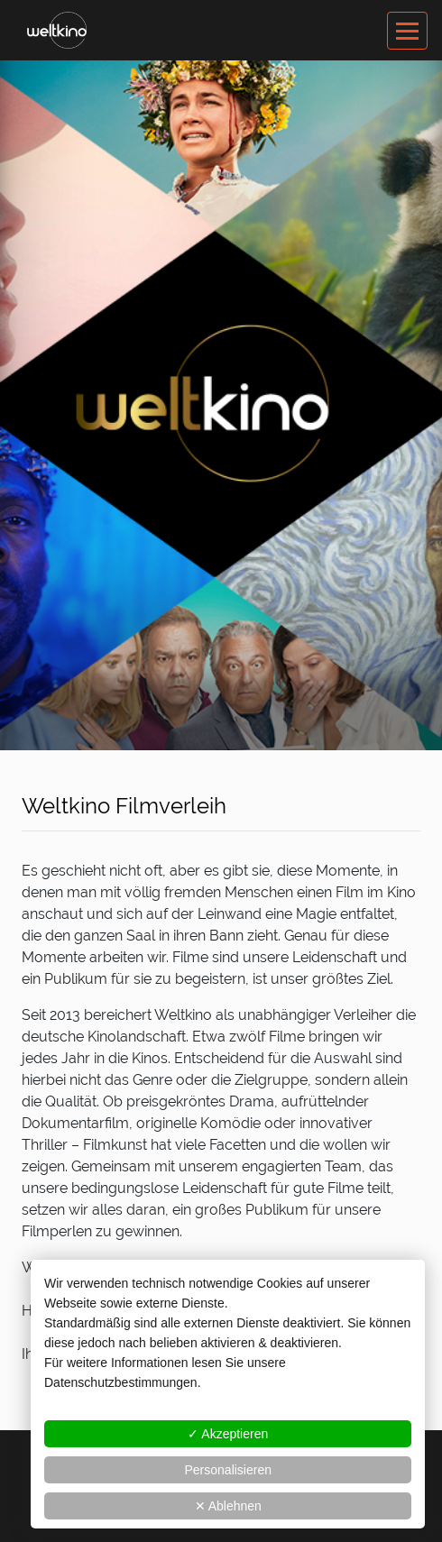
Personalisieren (228, 1470)
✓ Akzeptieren (228, 1434)
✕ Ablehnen (228, 1506)
